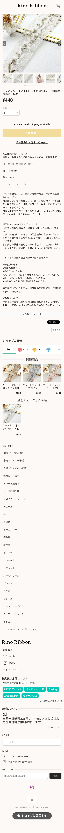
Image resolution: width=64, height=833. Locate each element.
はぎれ (6, 591)
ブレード (7, 583)
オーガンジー (10, 529)
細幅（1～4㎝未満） (13, 453)
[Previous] (4, 43)
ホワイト (9, 560)
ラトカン (7, 622)
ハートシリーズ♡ (12, 606)
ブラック (9, 568)
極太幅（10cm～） (13, 476)
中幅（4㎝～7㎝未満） (14, 460)
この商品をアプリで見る (32, 314)
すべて (9, 349)
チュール (7, 506)
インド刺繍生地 (11, 491)
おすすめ (7, 599)
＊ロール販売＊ (11, 483)
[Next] (59, 43)
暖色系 (6, 545)
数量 (5, 107)
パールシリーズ (11, 576)
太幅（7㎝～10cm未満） (16, 468)
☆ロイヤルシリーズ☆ (14, 499)
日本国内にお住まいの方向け (32, 142)
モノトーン (9, 552)
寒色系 (6, 537)
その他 (6, 522)
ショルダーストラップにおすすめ (20, 629)
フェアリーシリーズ (13, 614)
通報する (56, 330)
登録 (55, 776)
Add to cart (32, 133)
